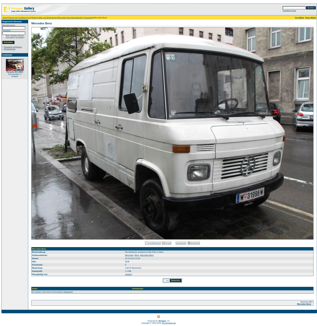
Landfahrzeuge (24, 18)
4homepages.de (169, 323)
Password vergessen (13, 47)
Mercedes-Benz (147, 255)
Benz (137, 255)
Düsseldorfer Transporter (82, 18)
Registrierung (9, 49)
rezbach (128, 274)
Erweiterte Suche (289, 11)
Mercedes (129, 255)
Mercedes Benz (64, 18)
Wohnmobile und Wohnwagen (44, 18)
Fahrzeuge (12, 18)
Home (5, 18)
